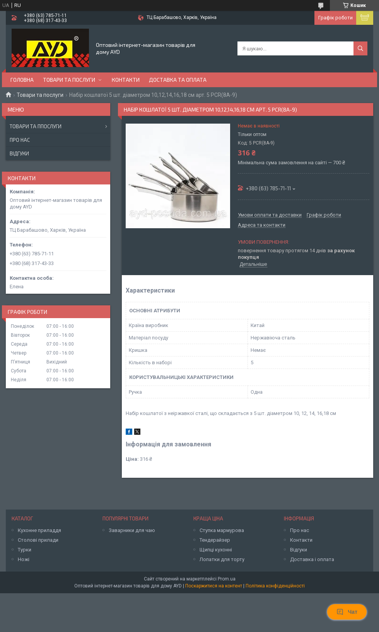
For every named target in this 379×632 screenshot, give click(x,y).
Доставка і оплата (312, 559)
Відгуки (19, 153)
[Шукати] (360, 48)
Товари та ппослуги (35, 126)
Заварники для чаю (132, 530)
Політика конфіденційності (275, 586)
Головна (22, 79)
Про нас (20, 140)
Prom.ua (227, 579)
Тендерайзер (215, 540)
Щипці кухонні (216, 550)
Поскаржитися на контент (213, 586)
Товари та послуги (69, 79)
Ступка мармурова (222, 530)
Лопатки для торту (222, 559)
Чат (346, 611)
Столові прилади (38, 540)
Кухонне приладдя (39, 530)
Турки (24, 550)
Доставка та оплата (178, 79)
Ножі (23, 559)
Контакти (126, 79)
